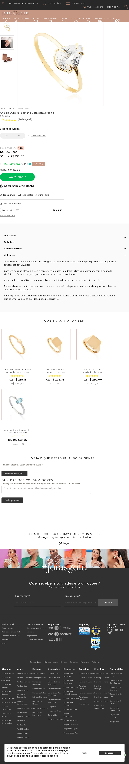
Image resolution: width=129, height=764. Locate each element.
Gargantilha (52, 715)
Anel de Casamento (24, 708)
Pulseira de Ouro (85, 682)
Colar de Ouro (53, 673)
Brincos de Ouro (38, 673)
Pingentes (64, 20)
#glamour (66, 537)
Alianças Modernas (8, 702)
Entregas (30, 632)
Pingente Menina (70, 720)
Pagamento (31, 636)
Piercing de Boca (101, 701)
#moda (77, 537)
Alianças (7, 21)
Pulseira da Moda (85, 678)
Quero (108, 602)
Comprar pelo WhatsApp (19, 186)
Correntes (36, 20)
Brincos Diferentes (39, 697)
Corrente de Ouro (54, 689)
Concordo (110, 753)
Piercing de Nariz (101, 682)
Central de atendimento (36, 628)
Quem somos (7, 628)
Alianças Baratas (8, 673)
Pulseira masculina (86, 693)
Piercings (87, 21)
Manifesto (5, 639)
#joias (55, 537)
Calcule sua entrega (10, 204)
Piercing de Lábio (101, 697)
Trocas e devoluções (34, 639)
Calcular (57, 210)
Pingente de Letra (70, 687)
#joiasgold (44, 537)
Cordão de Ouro (54, 678)
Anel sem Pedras (23, 737)
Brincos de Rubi (38, 689)
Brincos (25, 21)
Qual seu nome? (22, 596)
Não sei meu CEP (7, 215)
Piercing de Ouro (101, 673)
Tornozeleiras (84, 704)
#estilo (87, 537)
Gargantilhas (50, 20)
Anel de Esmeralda (24, 673)
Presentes (100, 20)
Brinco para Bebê (39, 678)
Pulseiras (76, 21)
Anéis (16, 21)
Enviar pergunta (12, 500)
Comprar (17, 177)
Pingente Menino (70, 725)
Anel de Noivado (23, 716)
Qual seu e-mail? (72, 596)
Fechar (85, 753)
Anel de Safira (22, 690)
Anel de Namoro (23, 682)
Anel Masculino (23, 729)
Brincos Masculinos (40, 708)
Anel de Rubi (22, 686)
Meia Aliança (22, 712)
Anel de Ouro (22, 725)
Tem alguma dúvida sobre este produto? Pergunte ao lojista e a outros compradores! (40, 483)
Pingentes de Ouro (70, 733)
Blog (3, 643)
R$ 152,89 (17, 156)
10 (2, 156)
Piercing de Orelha (101, 678)
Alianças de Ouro (8, 698)
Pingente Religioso (70, 729)
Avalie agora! (25, 119)
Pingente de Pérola (71, 698)
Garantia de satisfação (10, 636)
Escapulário (114, 722)
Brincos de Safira (39, 693)
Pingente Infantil (70, 709)
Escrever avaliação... (14, 473)
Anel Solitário (22, 721)
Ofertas (113, 20)
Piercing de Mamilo (102, 693)
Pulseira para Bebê (86, 673)
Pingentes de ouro (55, 711)
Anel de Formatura (24, 678)
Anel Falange (22, 733)
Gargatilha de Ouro (55, 719)
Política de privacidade (11, 632)
